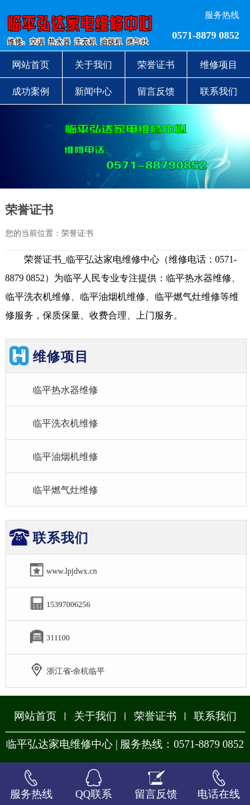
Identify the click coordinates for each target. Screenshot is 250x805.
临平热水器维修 (65, 390)
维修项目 (218, 64)
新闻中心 (93, 91)
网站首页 (30, 64)
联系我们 (218, 91)
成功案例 (30, 91)
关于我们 (93, 64)
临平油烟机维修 (65, 456)
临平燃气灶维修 (65, 489)
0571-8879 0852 (205, 35)
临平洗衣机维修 (65, 423)
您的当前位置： (33, 233)
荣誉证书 (156, 64)
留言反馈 (156, 91)
